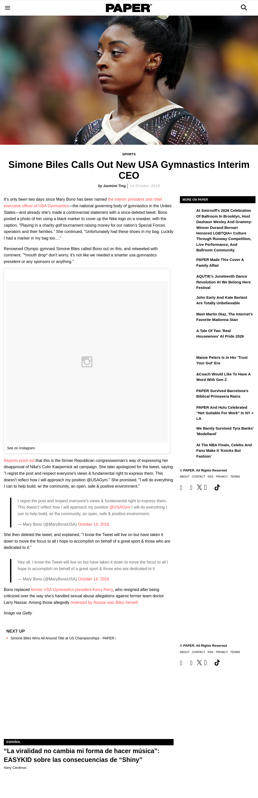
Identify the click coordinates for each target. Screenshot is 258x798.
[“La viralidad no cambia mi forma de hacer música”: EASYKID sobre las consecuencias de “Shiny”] (89, 696)
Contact (198, 476)
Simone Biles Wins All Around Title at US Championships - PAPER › (63, 638)
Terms (235, 476)
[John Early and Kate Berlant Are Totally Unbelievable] (187, 301)
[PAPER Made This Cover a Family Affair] (187, 263)
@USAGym (120, 507)
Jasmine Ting (114, 186)
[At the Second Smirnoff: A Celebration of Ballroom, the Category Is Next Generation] (187, 214)
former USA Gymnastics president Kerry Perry (71, 589)
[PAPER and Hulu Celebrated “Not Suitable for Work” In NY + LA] (187, 411)
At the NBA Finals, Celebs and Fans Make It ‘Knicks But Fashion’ (224, 450)
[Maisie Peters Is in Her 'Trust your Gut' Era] (187, 361)
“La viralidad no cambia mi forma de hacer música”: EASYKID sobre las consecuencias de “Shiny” (81, 755)
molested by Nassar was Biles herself (104, 602)
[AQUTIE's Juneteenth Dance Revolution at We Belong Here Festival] (187, 280)
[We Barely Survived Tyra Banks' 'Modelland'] (187, 432)
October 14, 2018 (93, 524)
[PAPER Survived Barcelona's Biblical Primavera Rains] (187, 394)
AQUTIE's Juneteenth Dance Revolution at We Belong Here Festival (223, 282)
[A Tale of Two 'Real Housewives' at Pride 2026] (187, 334)
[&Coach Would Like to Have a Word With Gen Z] (187, 377)
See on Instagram (21, 448)
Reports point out (20, 460)
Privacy (222, 476)
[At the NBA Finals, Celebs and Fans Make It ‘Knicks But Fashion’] (187, 448)
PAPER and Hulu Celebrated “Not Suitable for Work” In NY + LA (224, 413)
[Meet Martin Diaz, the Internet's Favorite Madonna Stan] (187, 317)
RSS (210, 476)
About (184, 476)
